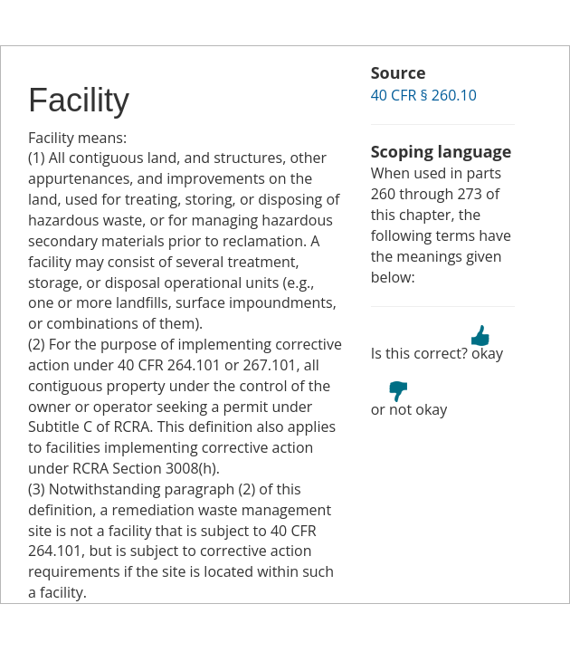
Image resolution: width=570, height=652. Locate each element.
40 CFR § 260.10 (424, 95)
